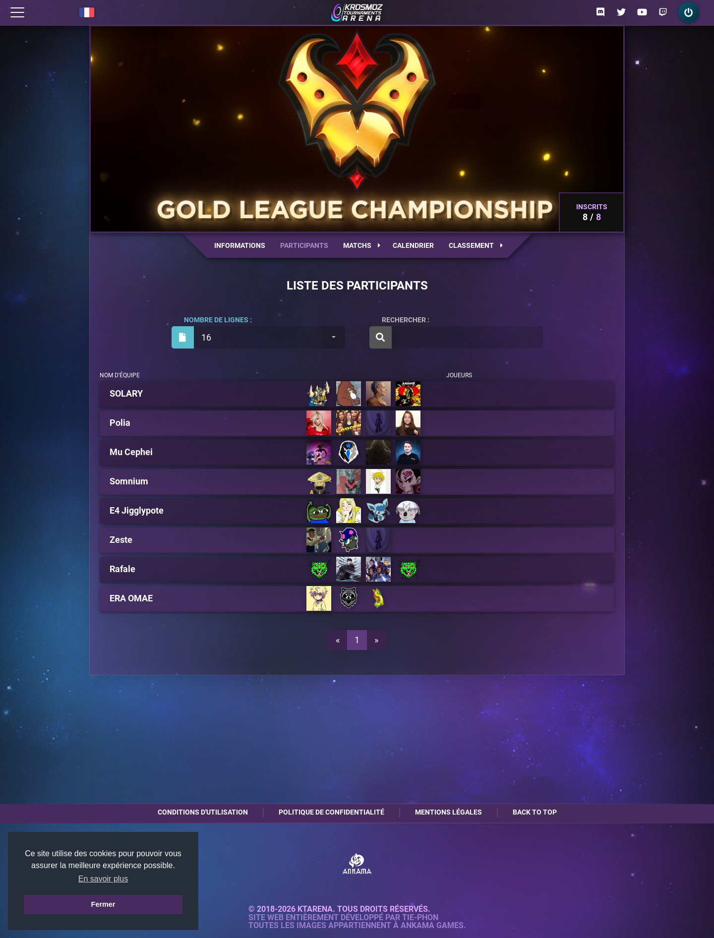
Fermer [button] (103, 904)
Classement (476, 245)
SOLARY (126, 393)
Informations (239, 245)
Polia (120, 422)
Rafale (122, 569)
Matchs (361, 245)
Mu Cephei (131, 452)
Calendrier (413, 245)
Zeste (121, 539)
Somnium (129, 481)
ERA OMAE (131, 598)
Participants (304, 245)
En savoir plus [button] (103, 879)
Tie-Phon (420, 918)
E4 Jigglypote (137, 510)
